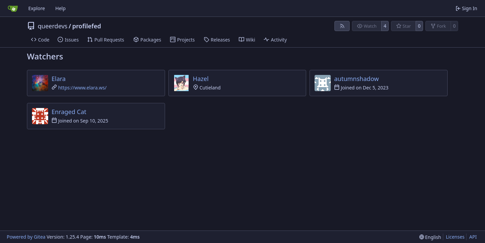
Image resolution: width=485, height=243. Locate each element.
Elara (59, 79)
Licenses (455, 237)
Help (60, 8)
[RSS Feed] (342, 26)
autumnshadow (356, 79)
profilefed (86, 26)
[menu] (430, 237)
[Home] (12, 8)
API (473, 237)
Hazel (201, 79)
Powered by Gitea (26, 237)
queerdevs (52, 26)
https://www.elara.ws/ (82, 87)
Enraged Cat (69, 112)
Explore (36, 8)
